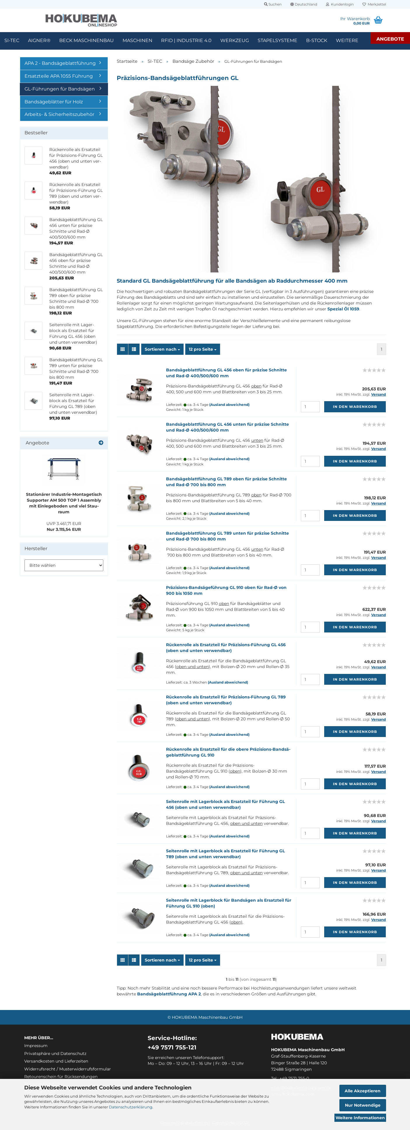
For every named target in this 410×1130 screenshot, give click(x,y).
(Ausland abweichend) (229, 404)
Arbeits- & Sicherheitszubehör (59, 114)
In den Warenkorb (355, 406)
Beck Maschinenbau (86, 40)
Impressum (36, 1045)
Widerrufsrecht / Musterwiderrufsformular (67, 1069)
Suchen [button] (273, 4)
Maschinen (137, 40)
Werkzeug (234, 40)
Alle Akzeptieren (363, 1091)
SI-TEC (11, 40)
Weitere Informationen (360, 1117)
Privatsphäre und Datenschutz (55, 1053)
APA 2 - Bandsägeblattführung (60, 63)
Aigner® (39, 40)
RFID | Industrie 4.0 (186, 40)
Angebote (390, 39)
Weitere (347, 40)
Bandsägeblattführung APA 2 (169, 994)
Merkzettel (374, 4)
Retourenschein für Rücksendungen (60, 1076)
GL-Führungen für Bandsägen (60, 89)
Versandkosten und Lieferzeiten (56, 1061)
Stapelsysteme (277, 40)
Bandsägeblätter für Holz (54, 102)
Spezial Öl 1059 (343, 309)
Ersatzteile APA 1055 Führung (59, 76)
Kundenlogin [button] (340, 4)
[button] (304, 4)
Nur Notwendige (363, 1105)
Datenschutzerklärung (130, 1107)
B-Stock (316, 40)
